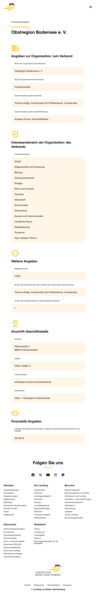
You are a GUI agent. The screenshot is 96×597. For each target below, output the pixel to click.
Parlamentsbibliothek (12, 547)
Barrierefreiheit (54, 585)
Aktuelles (9, 485)
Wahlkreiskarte (40, 518)
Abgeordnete (39, 490)
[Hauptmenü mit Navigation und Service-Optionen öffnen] (90, 7)
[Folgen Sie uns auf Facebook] (33, 475)
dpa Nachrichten (10, 508)
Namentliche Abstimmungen (15, 505)
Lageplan (68, 511)
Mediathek (40, 524)
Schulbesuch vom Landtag (75, 496)
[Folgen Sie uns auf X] (40, 475)
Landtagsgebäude (41, 505)
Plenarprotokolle (10, 538)
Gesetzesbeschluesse (12, 535)
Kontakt (27, 585)
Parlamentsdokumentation (14, 529)
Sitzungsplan (9, 493)
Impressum (67, 585)
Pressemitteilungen (11, 490)
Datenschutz (39, 585)
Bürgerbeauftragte (42, 508)
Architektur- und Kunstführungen (78, 499)
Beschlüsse (8, 502)
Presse (6, 511)
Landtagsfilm (39, 535)
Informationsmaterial (12, 557)
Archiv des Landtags (12, 550)
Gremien (37, 502)
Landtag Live (39, 532)
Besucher (70, 485)
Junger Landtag (71, 515)
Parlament (38, 493)
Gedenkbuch (70, 505)
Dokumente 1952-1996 (12, 544)
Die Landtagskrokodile (74, 518)
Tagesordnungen (10, 496)
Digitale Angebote (72, 490)
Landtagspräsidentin (42, 496)
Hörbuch (37, 538)
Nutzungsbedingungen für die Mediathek (46, 542)
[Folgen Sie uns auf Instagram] (55, 475)
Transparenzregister (42, 515)
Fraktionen (38, 499)
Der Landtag (41, 485)
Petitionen (38, 511)
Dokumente (10, 524)
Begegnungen (9, 499)
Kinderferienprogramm (74, 502)
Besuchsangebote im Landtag (77, 493)
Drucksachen (9, 532)
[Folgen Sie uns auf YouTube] (48, 475)
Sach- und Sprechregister (14, 541)
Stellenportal (9, 515)
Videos (37, 529)
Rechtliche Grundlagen (13, 553)
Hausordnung (70, 508)
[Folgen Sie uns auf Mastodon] (63, 475)
